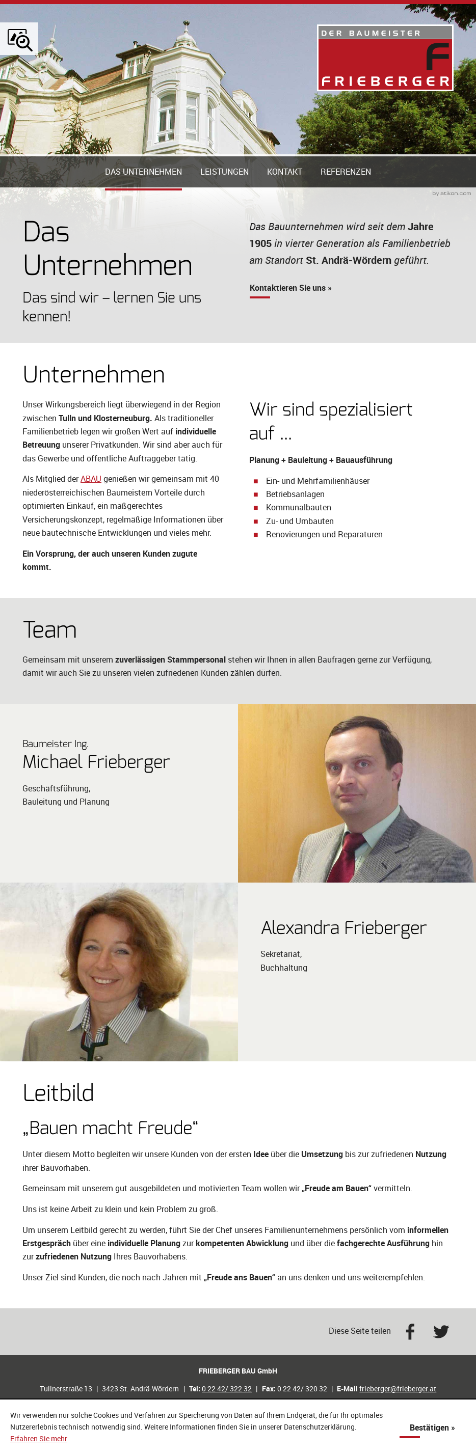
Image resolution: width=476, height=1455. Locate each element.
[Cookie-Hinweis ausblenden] (432, 1427)
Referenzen (346, 203)
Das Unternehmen (143, 203)
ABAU (91, 510)
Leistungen (224, 203)
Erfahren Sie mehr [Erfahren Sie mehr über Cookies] (38, 1438)
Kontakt (284, 203)
